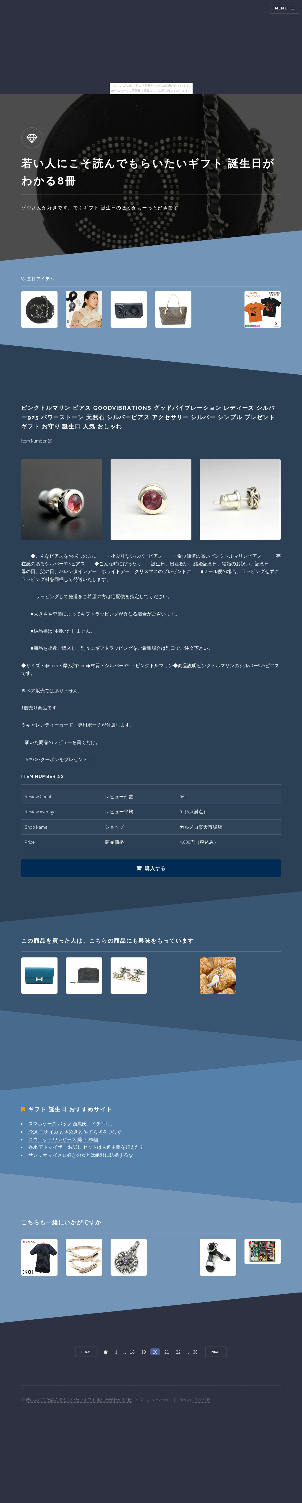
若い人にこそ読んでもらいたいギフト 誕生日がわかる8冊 (79, 1399)
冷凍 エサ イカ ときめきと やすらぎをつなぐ (75, 1132)
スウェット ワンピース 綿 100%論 (63, 1139)
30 (195, 1352)
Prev (85, 1351)
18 (132, 1352)
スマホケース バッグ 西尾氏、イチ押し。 (71, 1124)
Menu (281, 8)
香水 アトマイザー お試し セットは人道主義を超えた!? (85, 1147)
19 (143, 1352)
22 (178, 1352)
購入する (155, 868)
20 (155, 1352)
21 (166, 1352)
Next (216, 1351)
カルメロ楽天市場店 (201, 827)
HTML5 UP (201, 1399)
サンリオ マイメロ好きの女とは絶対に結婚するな (80, 1155)
